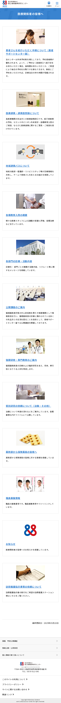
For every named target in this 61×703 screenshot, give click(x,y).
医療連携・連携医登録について (22, 113)
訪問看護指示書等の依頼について (24, 586)
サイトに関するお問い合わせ (14, 689)
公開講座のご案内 (15, 307)
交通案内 (48, 6)
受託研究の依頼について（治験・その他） (28, 406)
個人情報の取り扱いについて (13, 655)
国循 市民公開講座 (10, 641)
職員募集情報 (13, 498)
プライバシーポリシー (12, 684)
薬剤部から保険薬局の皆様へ (21, 452)
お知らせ (10, 544)
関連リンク (7, 694)
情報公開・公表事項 (10, 648)
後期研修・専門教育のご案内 (21, 360)
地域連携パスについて (18, 165)
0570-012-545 (33, 671)
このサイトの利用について (13, 679)
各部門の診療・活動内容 (19, 261)
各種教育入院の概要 (16, 215)
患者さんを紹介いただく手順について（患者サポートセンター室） (29, 52)
